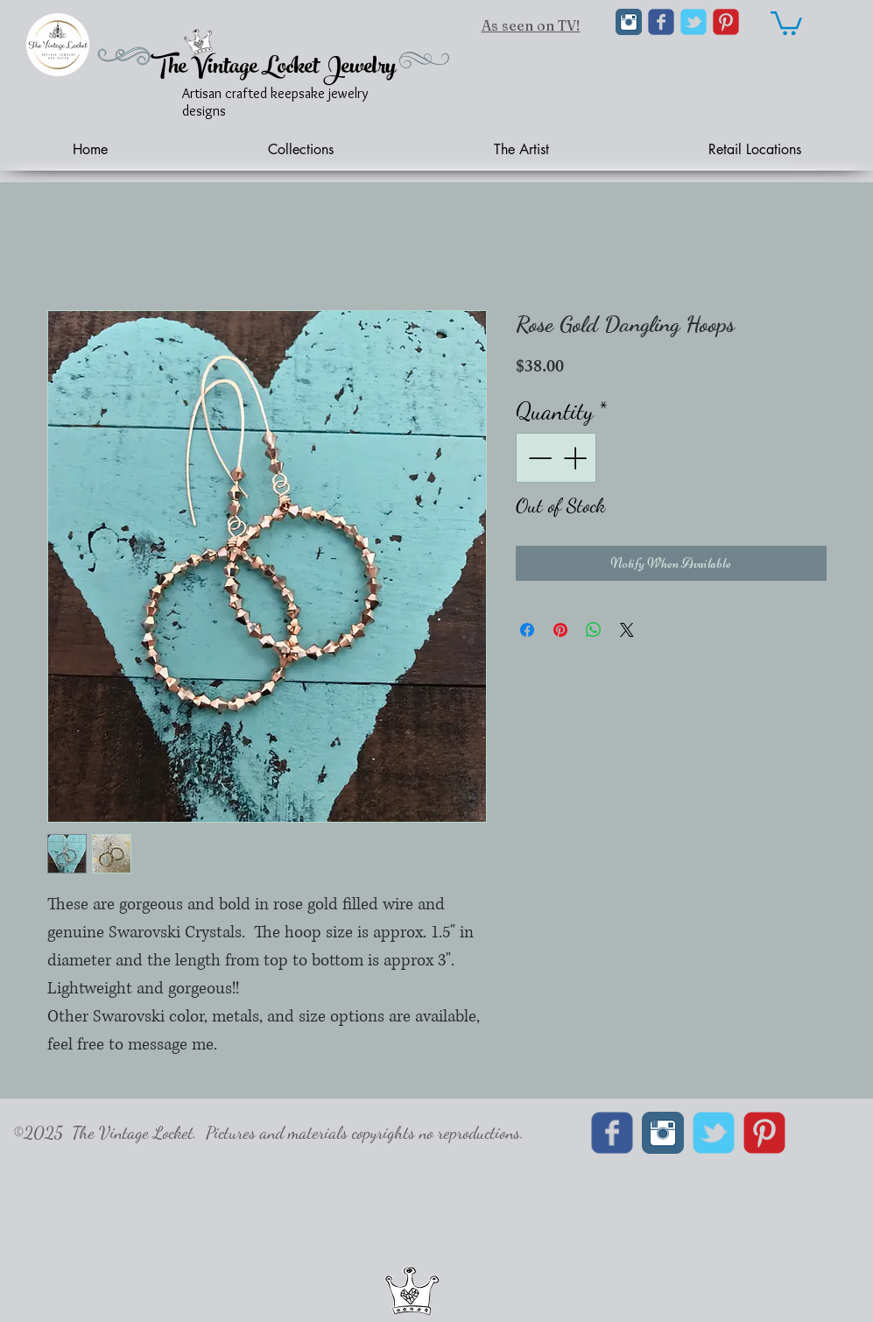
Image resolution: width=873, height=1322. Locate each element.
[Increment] (576, 458)
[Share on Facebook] (527, 629)
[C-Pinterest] (726, 22)
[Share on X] (626, 629)
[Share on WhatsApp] (593, 629)
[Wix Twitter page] (693, 22)
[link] (786, 22)
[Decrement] (538, 458)
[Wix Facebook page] (661, 22)
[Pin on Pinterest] (560, 629)
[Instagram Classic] (629, 22)
